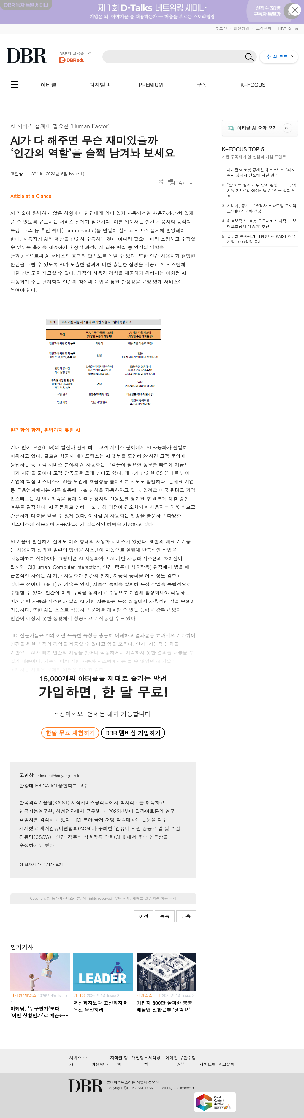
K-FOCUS (252, 84)
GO (287, 128)
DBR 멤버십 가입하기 (133, 733)
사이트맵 (208, 1064)
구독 (202, 84)
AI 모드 (280, 56)
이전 (143, 916)
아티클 (48, 84)
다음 (186, 916)
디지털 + (99, 84)
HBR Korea (288, 28)
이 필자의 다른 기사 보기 (41, 864)
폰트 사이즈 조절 (181, 182)
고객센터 (263, 28)
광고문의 (226, 1064)
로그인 (221, 28)
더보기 (162, 181)
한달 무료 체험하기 (70, 733)
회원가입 (241, 28)
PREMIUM (151, 84)
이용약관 (99, 1064)
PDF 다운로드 (171, 182)
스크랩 (191, 182)
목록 (165, 916)
